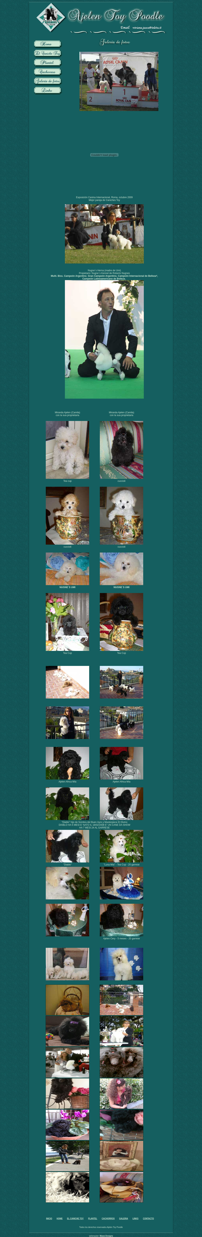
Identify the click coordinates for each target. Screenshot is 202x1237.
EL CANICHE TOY (75, 1218)
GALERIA (123, 1218)
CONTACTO (148, 1218)
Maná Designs (106, 1236)
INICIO (49, 1218)
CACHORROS (108, 1218)
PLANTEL (92, 1218)
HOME (60, 1218)
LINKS (135, 1218)
